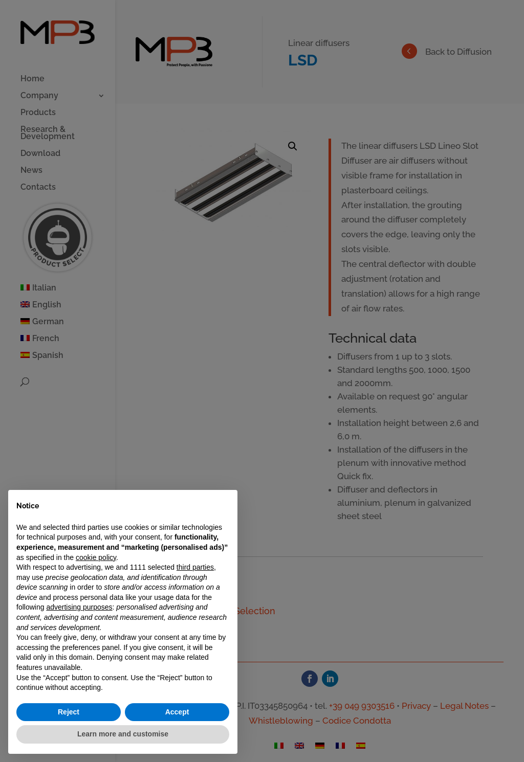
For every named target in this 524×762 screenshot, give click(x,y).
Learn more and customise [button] (122, 734)
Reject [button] (68, 712)
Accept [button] (177, 712)
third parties (195, 567)
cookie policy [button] (96, 557)
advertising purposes (79, 607)
